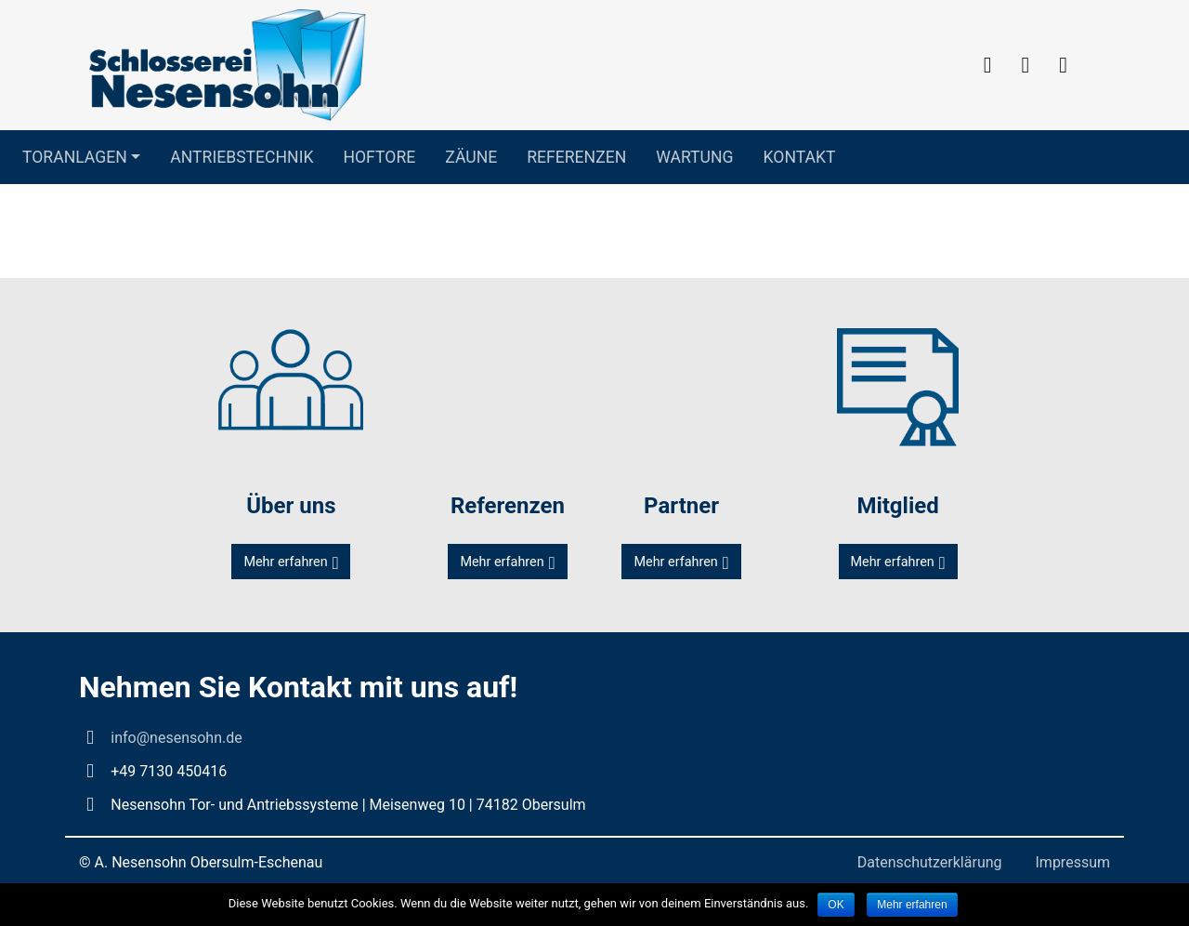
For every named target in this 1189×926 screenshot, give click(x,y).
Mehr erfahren (285, 562)
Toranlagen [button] (74, 157)
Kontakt (800, 157)
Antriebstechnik (241, 157)
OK (835, 904)
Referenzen (576, 157)
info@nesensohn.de (176, 738)
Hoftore (379, 157)
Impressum (1073, 862)
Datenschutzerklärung (929, 862)
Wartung (694, 157)
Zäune (471, 157)
